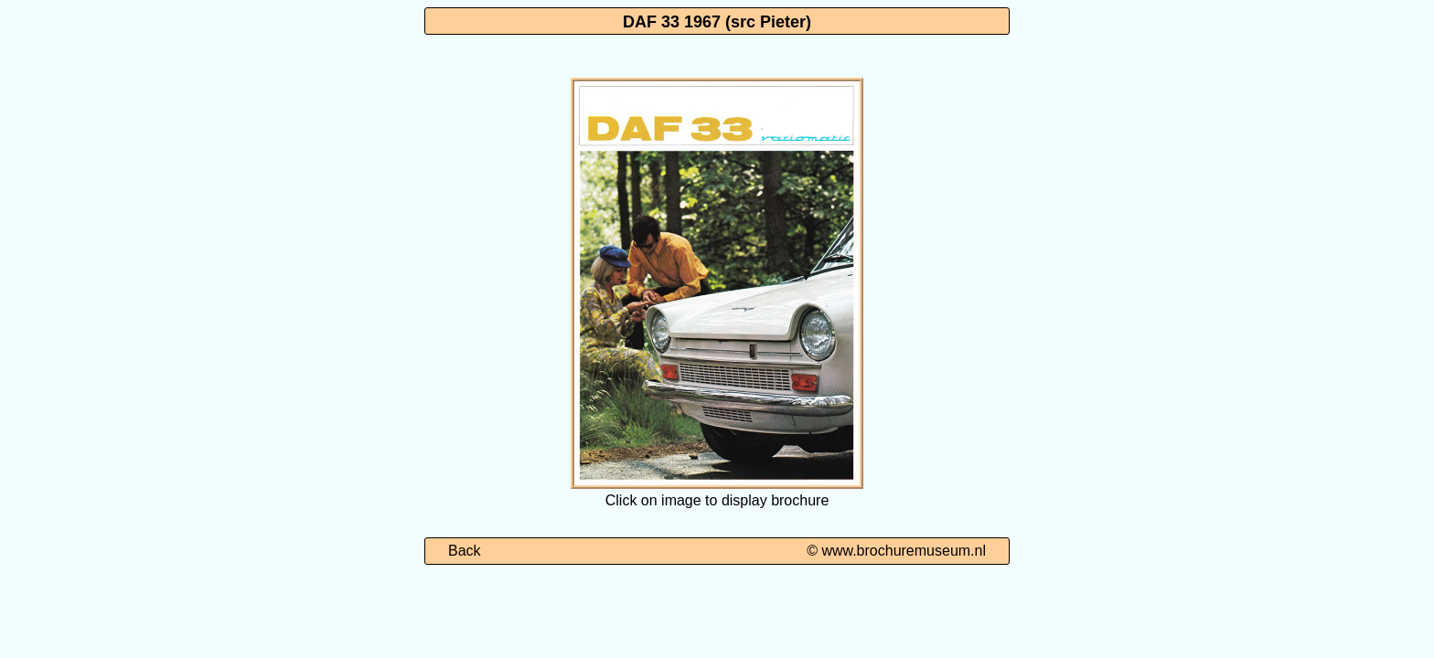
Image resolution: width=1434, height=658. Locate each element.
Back (464, 550)
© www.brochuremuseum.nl (896, 550)
